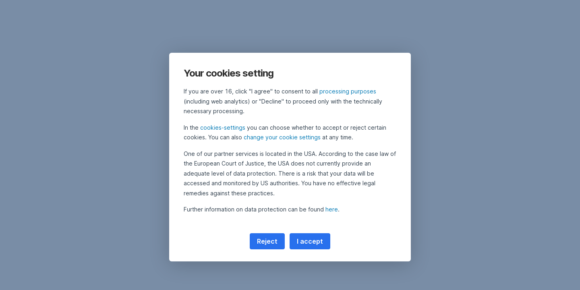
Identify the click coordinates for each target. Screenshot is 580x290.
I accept (310, 241)
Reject (267, 241)
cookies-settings (222, 127)
